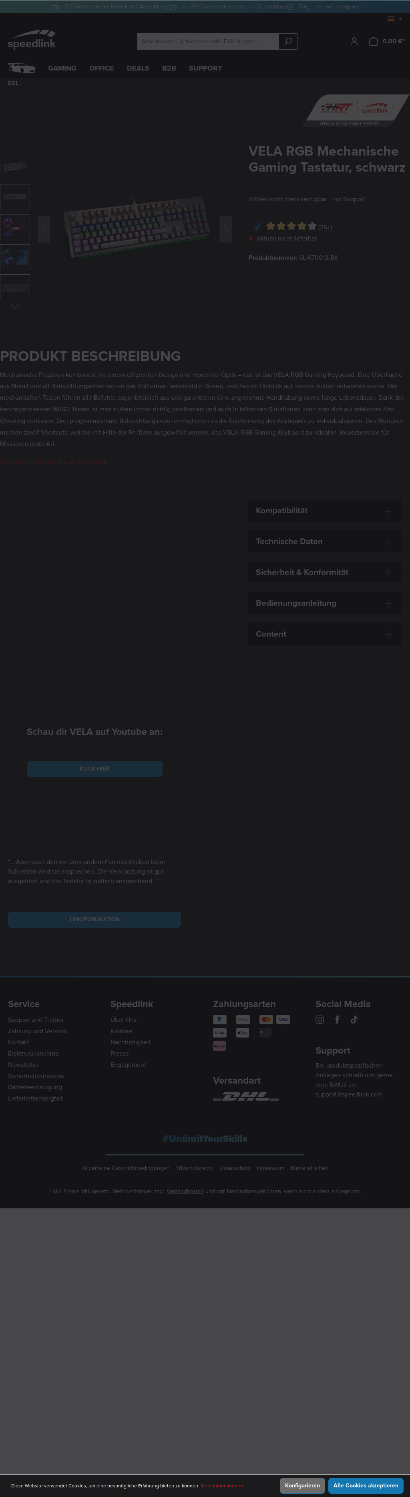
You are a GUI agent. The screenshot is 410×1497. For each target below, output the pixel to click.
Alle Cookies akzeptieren (366, 1485)
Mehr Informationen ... (224, 1485)
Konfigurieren (302, 1485)
